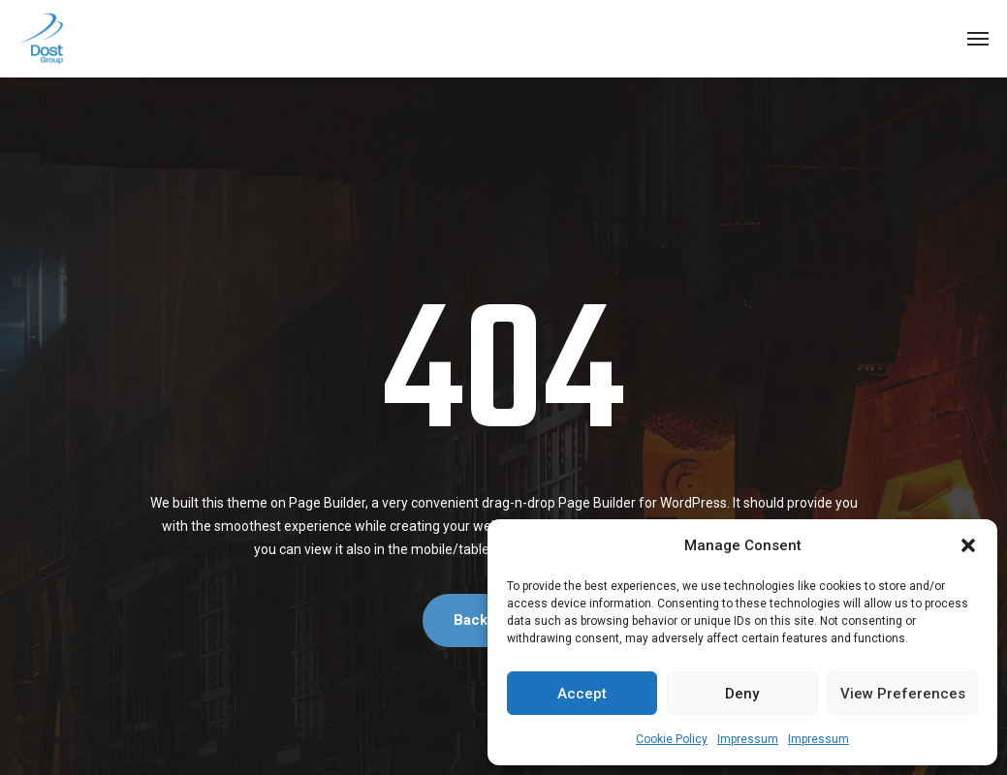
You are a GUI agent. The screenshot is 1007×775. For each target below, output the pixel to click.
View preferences (902, 693)
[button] (968, 545)
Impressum (747, 739)
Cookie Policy (672, 739)
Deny (742, 693)
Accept (582, 693)
